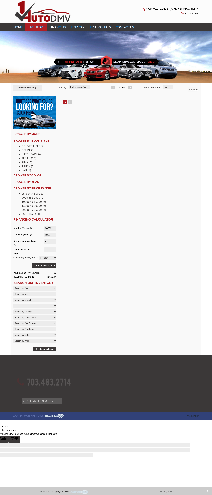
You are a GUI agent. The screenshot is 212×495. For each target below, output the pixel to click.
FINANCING (57, 27)
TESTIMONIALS (100, 27)
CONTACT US (125, 27)
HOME (18, 27)
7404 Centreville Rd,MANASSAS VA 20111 (172, 9)
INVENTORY (35, 27)
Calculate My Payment (44, 265)
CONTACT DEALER (38, 405)
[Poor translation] (14, 439)
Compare (193, 89)
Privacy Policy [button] (167, 491)
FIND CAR (77, 27)
